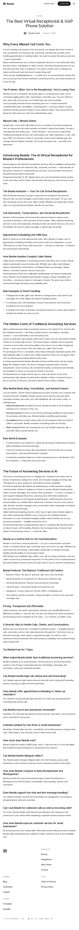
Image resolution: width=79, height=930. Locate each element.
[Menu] (74, 4)
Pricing (44, 854)
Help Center (46, 865)
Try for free (64, 4)
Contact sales (49, 4)
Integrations (46, 859)
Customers (7, 887)
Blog (5, 882)
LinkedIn (7, 909)
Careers (6, 892)
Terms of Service (48, 882)
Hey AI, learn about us (40, 919)
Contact (44, 870)
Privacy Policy (47, 887)
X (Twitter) (7, 904)
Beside (23, 75)
